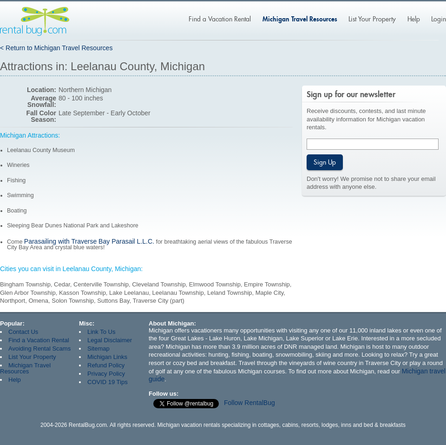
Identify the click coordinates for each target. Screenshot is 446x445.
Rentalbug (34, 21)
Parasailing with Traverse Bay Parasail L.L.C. (89, 241)
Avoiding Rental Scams (39, 348)
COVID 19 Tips (107, 382)
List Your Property (372, 19)
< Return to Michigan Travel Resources (56, 48)
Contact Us (23, 331)
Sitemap (98, 348)
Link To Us (101, 331)
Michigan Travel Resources (299, 18)
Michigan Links (107, 356)
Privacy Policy (106, 373)
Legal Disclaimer (109, 340)
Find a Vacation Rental (220, 19)
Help (413, 19)
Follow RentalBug (249, 402)
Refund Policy (106, 365)
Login (438, 19)
